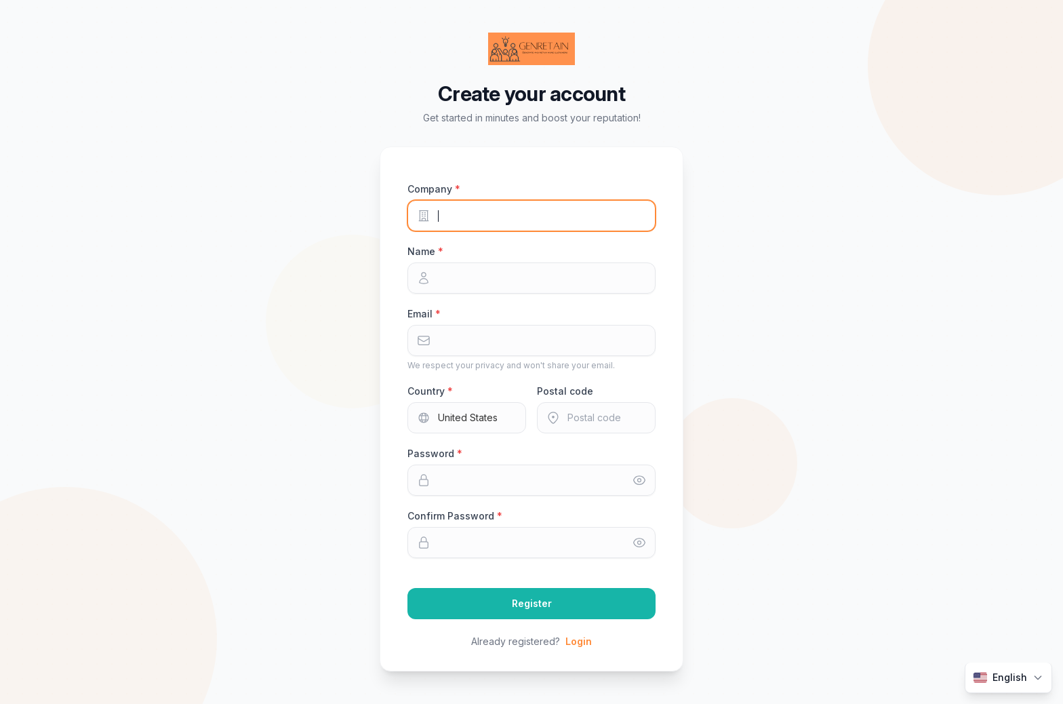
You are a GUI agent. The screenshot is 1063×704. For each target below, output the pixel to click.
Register (532, 603)
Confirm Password (452, 516)
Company (431, 189)
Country (427, 391)
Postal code (565, 391)
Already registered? (531, 641)
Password (432, 453)
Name (422, 251)
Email (421, 313)
